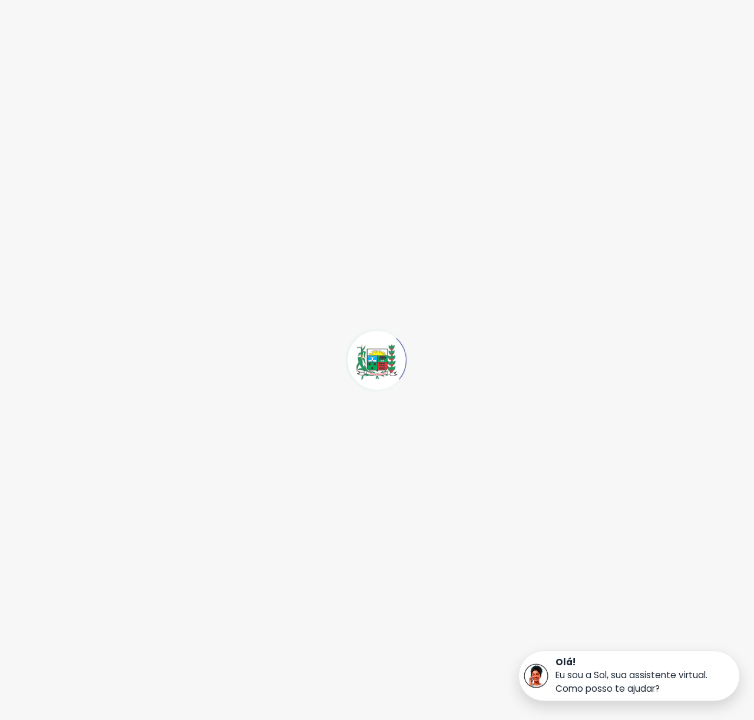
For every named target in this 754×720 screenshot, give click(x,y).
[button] (629, 676)
